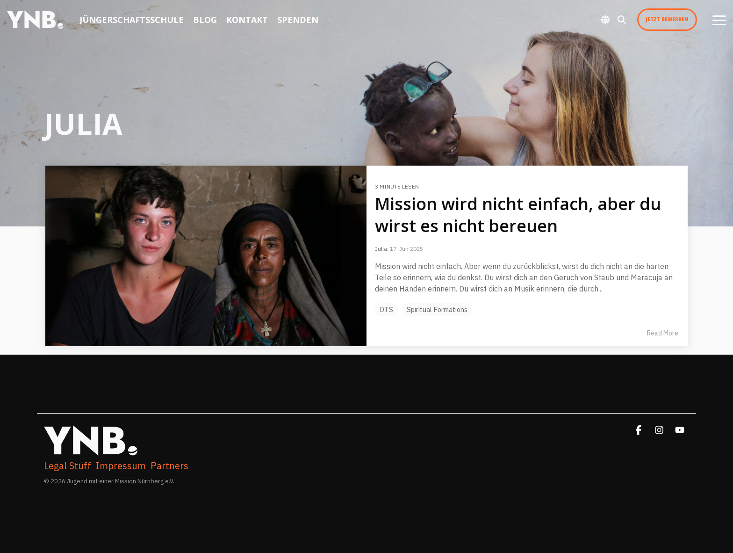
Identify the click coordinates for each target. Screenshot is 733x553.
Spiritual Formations (437, 309)
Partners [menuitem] (169, 466)
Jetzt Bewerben (667, 19)
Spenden (297, 19)
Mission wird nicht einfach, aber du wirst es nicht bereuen (518, 214)
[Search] (622, 19)
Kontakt (247, 19)
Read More (662, 333)
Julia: (382, 248)
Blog (205, 19)
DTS (386, 309)
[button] (719, 19)
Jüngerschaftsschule (131, 19)
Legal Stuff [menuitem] (67, 466)
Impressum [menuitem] (121, 466)
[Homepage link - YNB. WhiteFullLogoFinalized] (90, 450)
